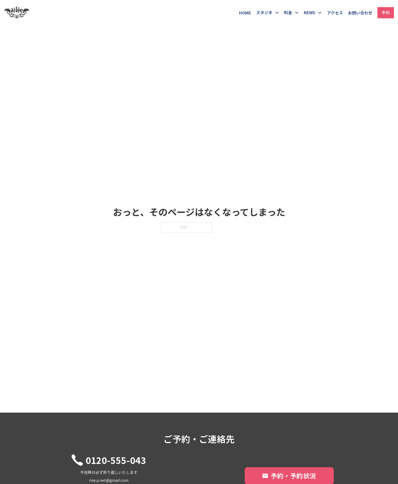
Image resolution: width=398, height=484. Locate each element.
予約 (386, 12)
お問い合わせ (360, 13)
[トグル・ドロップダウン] (277, 13)
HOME (245, 13)
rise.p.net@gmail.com (108, 480)
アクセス (335, 13)
